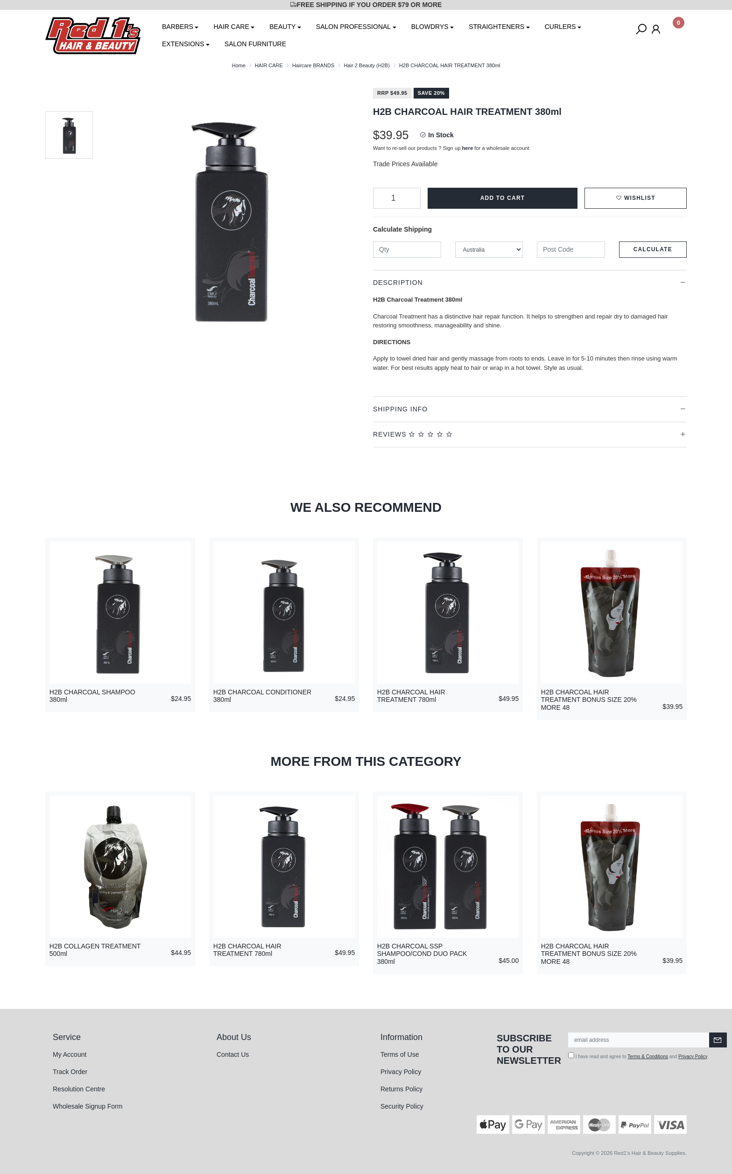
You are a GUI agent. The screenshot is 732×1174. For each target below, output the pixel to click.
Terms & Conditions (647, 1056)
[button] (635, 198)
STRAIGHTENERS (496, 26)
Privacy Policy (400, 1071)
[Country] (489, 249)
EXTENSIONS (183, 44)
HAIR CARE (231, 26)
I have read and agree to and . (638, 1055)
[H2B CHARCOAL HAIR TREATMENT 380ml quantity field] (397, 198)
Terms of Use (399, 1054)
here (467, 148)
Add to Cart (502, 198)
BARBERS (177, 26)
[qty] (407, 249)
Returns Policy (401, 1089)
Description (398, 282)
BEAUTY (282, 26)
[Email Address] (639, 1040)
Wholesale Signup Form (87, 1106)
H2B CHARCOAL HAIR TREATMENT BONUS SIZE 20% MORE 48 (589, 700)
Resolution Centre (79, 1089)
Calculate (652, 249)
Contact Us (233, 1054)
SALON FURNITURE (255, 44)
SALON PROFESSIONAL (353, 26)
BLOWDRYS (430, 26)
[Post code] (571, 249)
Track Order (70, 1071)
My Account (69, 1054)
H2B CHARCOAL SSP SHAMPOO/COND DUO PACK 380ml (422, 954)
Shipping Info (400, 409)
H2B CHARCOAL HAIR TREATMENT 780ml (411, 696)
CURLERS (560, 26)
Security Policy (401, 1106)
